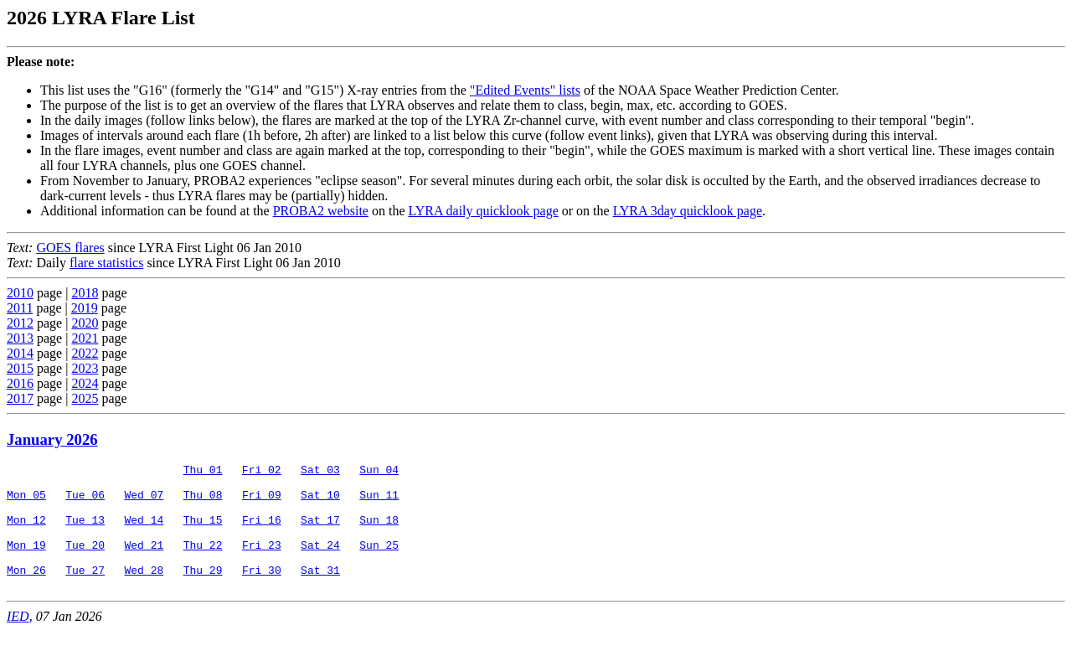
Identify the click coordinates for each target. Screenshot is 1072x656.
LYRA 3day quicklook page (687, 211)
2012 (20, 323)
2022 (84, 353)
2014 (20, 353)
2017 (20, 398)
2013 (20, 338)
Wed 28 (143, 592)
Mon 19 (26, 562)
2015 (20, 368)
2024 (84, 383)
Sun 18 (379, 532)
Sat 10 (320, 501)
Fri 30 (261, 592)
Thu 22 (203, 562)
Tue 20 (85, 562)
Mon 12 (26, 532)
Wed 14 (143, 532)
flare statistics (106, 263)
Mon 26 (26, 592)
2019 (84, 308)
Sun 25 (379, 562)
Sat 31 (320, 592)
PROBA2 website (320, 211)
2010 (20, 293)
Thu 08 (203, 501)
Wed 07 (143, 501)
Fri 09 (261, 501)
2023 (84, 368)
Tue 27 (85, 592)
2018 (84, 293)
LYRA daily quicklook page (483, 211)
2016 (20, 383)
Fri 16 (261, 532)
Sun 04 (379, 471)
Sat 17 (320, 532)
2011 (20, 308)
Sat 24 (320, 562)
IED (18, 641)
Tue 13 (85, 532)
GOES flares (70, 247)
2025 (84, 398)
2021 (84, 338)
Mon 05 (26, 501)
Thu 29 (203, 592)
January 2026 (52, 439)
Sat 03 (320, 471)
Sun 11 (379, 501)
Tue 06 (85, 501)
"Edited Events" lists (525, 90)
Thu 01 (203, 471)
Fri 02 (261, 471)
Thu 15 (203, 532)
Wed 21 (143, 562)
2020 (84, 323)
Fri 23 (261, 562)
